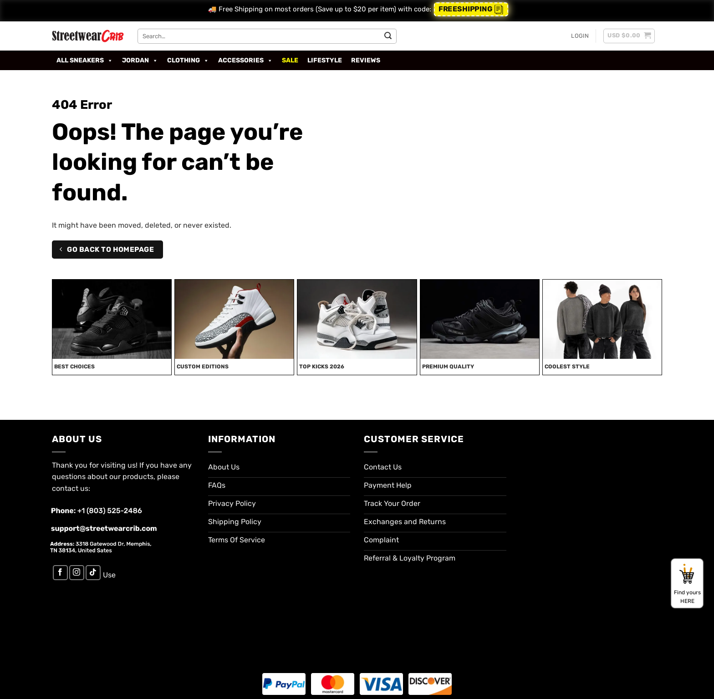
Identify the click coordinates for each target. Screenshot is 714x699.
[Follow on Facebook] (60, 572)
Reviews (365, 60)
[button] (580, 36)
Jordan (140, 60)
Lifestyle (324, 60)
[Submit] (388, 36)
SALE (290, 60)
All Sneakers (84, 60)
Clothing (188, 60)
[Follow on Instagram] (76, 572)
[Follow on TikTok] (93, 572)
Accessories (245, 60)
